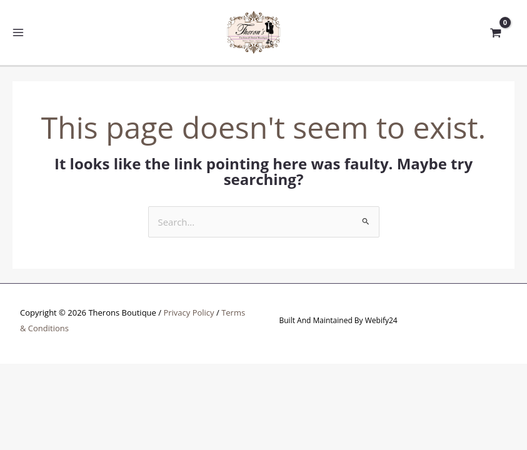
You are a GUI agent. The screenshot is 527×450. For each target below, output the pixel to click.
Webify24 (381, 321)
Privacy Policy (188, 313)
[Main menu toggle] (18, 32)
